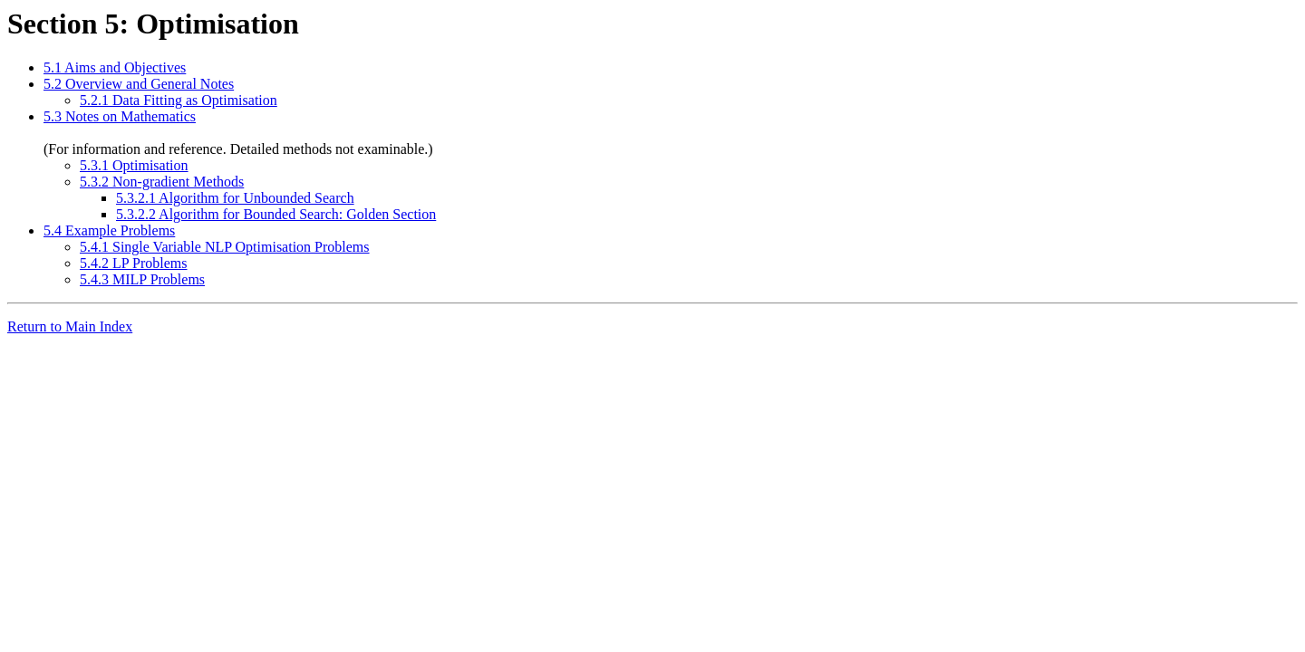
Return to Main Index (69, 326)
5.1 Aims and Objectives (115, 67)
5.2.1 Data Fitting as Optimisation (178, 100)
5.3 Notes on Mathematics (120, 116)
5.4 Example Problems (109, 230)
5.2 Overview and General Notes (139, 83)
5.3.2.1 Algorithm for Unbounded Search (235, 198)
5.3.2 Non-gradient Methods (162, 181)
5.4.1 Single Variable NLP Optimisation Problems (225, 246)
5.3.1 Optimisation (134, 165)
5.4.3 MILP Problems (142, 279)
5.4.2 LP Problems (134, 263)
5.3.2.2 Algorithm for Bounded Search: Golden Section (276, 214)
